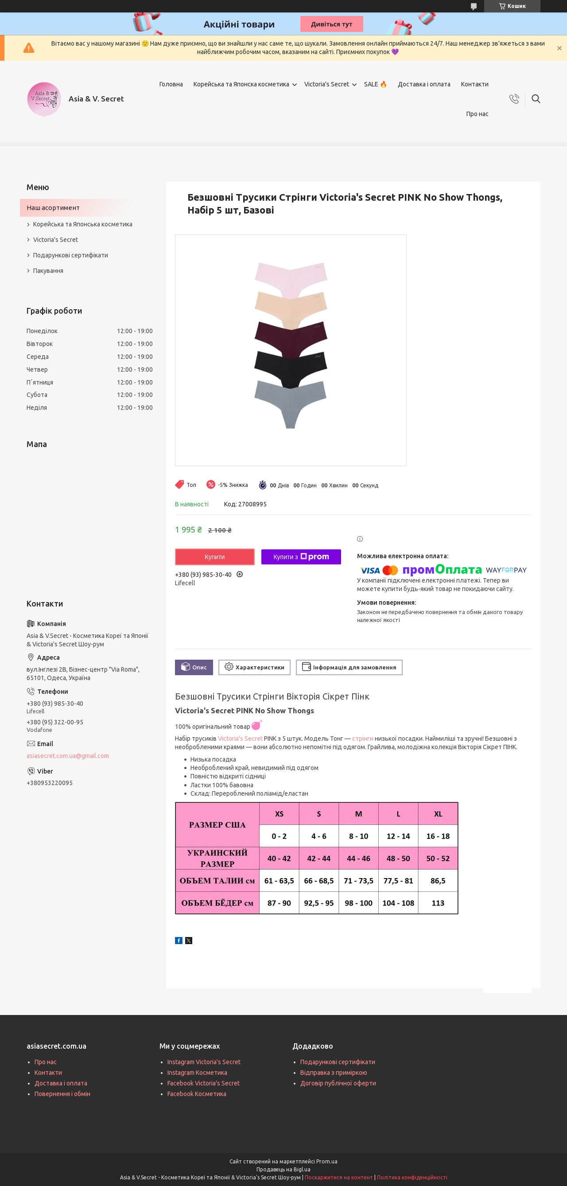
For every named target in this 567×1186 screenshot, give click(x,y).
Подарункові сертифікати (70, 255)
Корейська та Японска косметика (241, 84)
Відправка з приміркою (333, 1072)
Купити (215, 556)
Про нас (477, 113)
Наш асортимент (53, 207)
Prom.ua (327, 1161)
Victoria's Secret (326, 84)
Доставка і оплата (424, 84)
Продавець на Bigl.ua (283, 1169)
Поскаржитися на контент (339, 1177)
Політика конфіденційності (412, 1177)
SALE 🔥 (375, 84)
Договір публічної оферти (338, 1083)
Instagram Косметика (197, 1072)
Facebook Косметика (196, 1093)
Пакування (48, 270)
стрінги (362, 738)
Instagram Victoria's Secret (204, 1061)
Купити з (301, 557)
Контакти (475, 84)
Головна (171, 84)
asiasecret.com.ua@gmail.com (68, 755)
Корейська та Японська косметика (82, 224)
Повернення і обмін (62, 1093)
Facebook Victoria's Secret (203, 1083)
